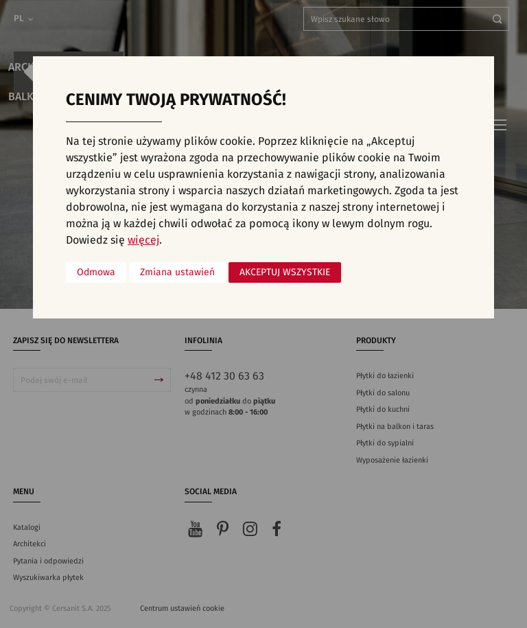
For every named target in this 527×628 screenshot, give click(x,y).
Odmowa (96, 272)
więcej (143, 240)
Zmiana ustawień (177, 272)
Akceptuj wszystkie (284, 272)
